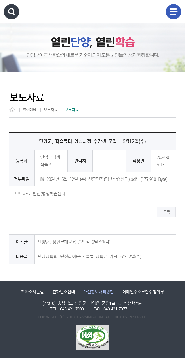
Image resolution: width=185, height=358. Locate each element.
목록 (166, 212)
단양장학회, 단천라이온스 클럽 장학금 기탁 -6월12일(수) (89, 256)
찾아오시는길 (32, 292)
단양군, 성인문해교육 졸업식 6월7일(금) (74, 242)
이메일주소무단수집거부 (143, 292)
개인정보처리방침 (99, 292)
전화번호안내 (63, 292)
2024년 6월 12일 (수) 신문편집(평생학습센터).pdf (88, 179)
